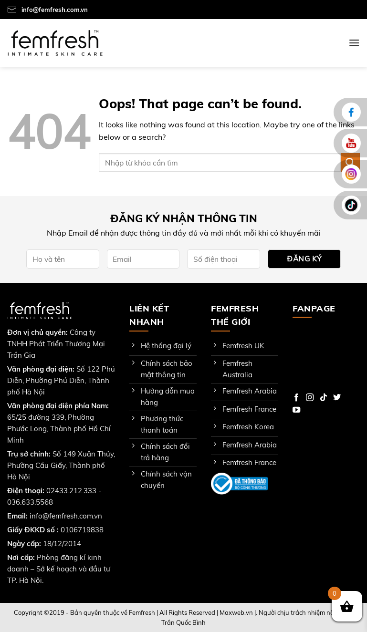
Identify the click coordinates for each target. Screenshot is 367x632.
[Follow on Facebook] (296, 398)
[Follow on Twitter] (337, 398)
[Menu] (354, 42)
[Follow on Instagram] (310, 398)
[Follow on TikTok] (323, 398)
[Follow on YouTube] (296, 410)
